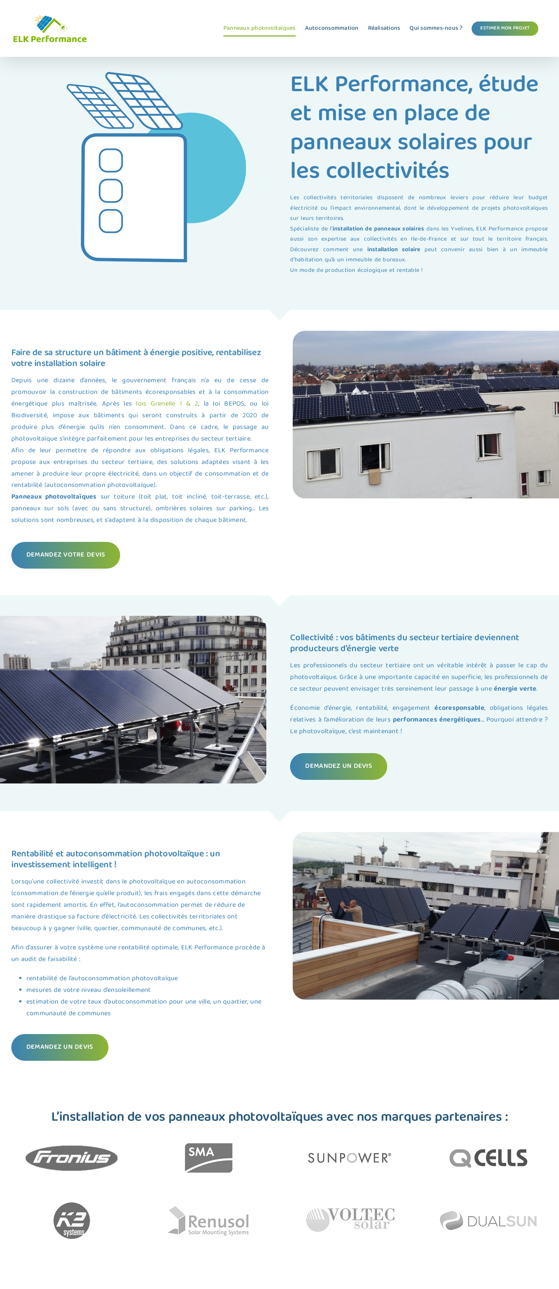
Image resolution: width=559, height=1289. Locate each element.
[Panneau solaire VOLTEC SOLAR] (498, 1204)
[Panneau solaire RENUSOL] (61, 1204)
